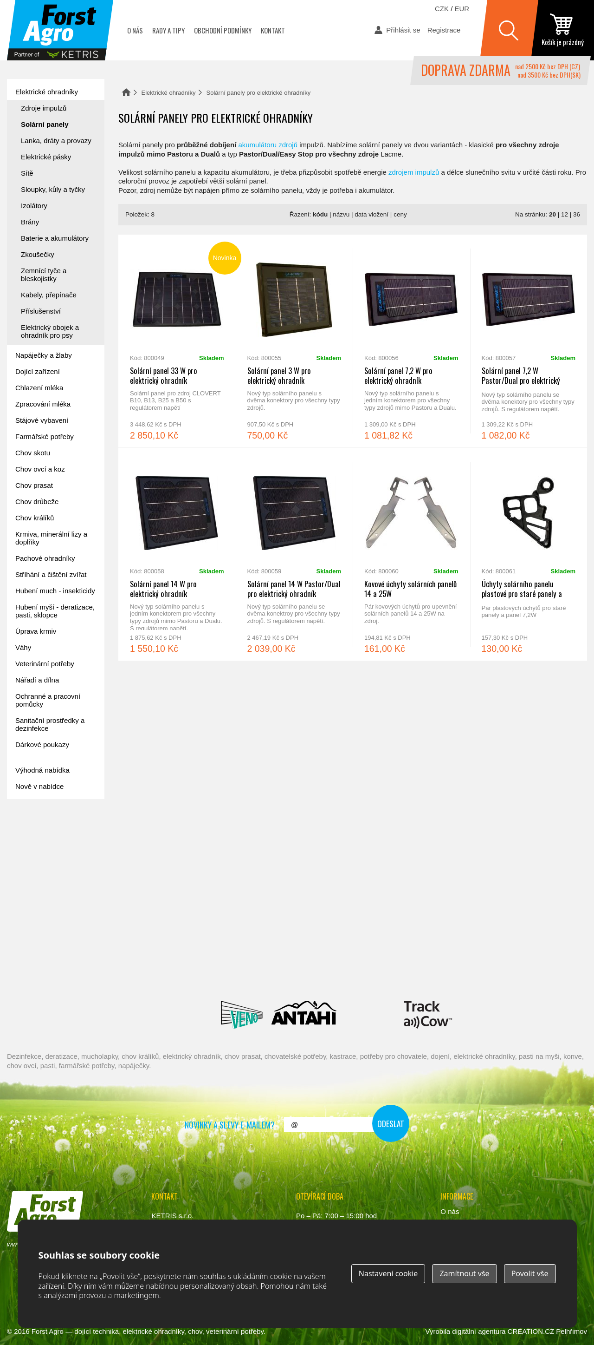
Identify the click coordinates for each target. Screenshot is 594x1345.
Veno (242, 1015)
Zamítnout (464, 1273)
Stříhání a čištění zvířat (50, 574)
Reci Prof (71, 973)
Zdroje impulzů (43, 108)
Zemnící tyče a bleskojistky (43, 274)
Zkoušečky (37, 254)
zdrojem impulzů (413, 172)
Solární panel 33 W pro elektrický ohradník (177, 341)
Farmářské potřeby (44, 436)
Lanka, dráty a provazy (56, 140)
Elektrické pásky (46, 157)
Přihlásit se (403, 30)
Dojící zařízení (37, 371)
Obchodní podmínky (223, 30)
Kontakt (273, 30)
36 (576, 214)
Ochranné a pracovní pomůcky (47, 700)
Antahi (303, 1015)
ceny (400, 214)
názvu (341, 214)
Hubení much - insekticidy (55, 591)
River (352, 973)
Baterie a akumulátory (55, 238)
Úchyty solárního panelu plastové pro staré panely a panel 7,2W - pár (529, 554)
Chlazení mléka (39, 388)
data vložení (371, 214)
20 (552, 214)
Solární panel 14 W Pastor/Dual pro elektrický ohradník (294, 554)
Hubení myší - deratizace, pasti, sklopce (55, 611)
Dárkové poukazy (42, 744)
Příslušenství (41, 311)
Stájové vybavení (41, 420)
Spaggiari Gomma (288, 973)
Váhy (23, 647)
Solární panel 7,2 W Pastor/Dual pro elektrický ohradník (529, 341)
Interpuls (178, 973)
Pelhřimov (571, 1331)
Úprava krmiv (35, 631)
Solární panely (45, 124)
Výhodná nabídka (42, 770)
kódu (320, 214)
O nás (135, 30)
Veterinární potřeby (44, 664)
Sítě (27, 173)
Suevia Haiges (520, 973)
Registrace (444, 30)
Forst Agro (48, 1331)
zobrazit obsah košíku (562, 30)
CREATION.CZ (531, 1331)
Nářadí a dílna (37, 680)
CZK (442, 9)
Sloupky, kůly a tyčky (53, 189)
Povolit (530, 1273)
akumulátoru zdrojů (267, 145)
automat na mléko (48, 886)
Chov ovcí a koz (40, 469)
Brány (30, 222)
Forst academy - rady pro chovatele (48, 835)
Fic (475, 973)
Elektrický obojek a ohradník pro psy (50, 331)
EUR (462, 9)
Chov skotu (32, 453)
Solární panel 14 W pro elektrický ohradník (177, 554)
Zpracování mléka (43, 404)
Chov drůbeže (36, 501)
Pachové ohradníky (45, 558)
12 (564, 214)
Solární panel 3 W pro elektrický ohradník (294, 341)
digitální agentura (478, 1331)
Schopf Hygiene (419, 973)
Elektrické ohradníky (169, 92)
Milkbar (370, 1015)
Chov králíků (34, 518)
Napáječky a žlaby (43, 355)
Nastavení (388, 1273)
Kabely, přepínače (49, 295)
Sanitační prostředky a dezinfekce (49, 724)
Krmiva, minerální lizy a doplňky (51, 538)
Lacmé (172, 1015)
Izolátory (34, 206)
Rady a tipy (168, 30)
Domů (126, 92)
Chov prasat (34, 485)
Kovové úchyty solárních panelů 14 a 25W (411, 554)
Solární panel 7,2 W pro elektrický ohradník (411, 341)
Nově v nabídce (39, 786)
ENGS (428, 1015)
